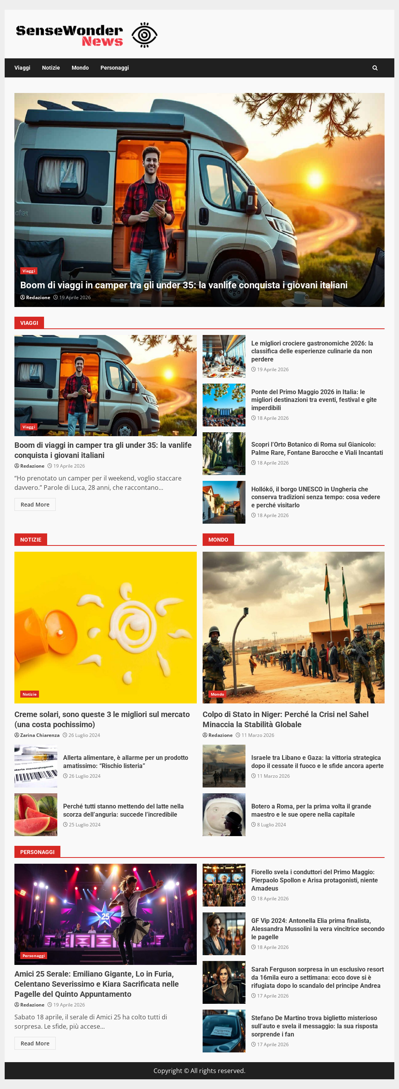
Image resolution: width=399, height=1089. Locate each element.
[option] (199, 200)
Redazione (38, 297)
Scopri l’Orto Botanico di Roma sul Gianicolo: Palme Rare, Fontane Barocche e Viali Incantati (224, 453)
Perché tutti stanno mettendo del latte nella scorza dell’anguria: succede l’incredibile (35, 814)
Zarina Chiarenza (40, 735)
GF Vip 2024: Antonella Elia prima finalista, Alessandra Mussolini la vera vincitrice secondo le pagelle (224, 933)
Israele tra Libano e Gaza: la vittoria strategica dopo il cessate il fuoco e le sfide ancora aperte (224, 766)
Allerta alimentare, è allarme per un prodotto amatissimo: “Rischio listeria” (35, 766)
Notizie (51, 68)
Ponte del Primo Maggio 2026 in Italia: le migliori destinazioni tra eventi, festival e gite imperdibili (224, 405)
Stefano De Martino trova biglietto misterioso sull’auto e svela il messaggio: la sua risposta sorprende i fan (224, 1031)
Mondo (80, 68)
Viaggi (22, 68)
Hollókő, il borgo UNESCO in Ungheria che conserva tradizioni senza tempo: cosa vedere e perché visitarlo (224, 502)
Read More (35, 504)
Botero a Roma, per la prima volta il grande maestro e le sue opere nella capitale (224, 814)
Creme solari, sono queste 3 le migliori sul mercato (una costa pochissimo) (105, 627)
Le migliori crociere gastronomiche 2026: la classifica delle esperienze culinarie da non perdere (224, 356)
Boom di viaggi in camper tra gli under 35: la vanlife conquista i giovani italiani (199, 200)
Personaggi (115, 68)
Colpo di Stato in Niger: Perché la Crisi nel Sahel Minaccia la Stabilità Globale (294, 627)
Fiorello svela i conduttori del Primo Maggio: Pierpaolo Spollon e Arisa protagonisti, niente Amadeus (224, 885)
